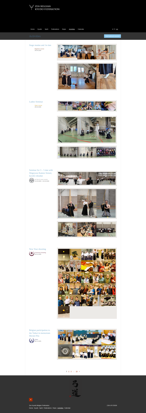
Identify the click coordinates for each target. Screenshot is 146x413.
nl (112, 29)
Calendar (81, 29)
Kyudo (40, 29)
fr (114, 29)
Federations (55, 29)
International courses (112, 36)
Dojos (64, 29)
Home (33, 29)
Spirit (46, 29)
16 (77, 371)
